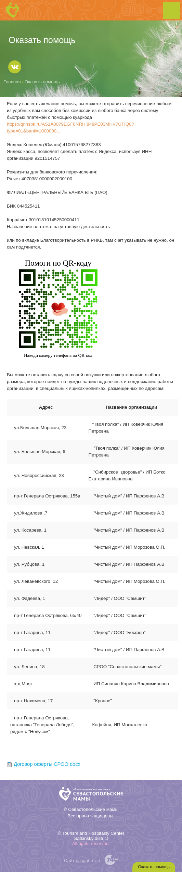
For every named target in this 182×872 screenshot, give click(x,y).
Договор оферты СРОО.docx (47, 764)
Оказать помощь (154, 866)
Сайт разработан (82, 860)
